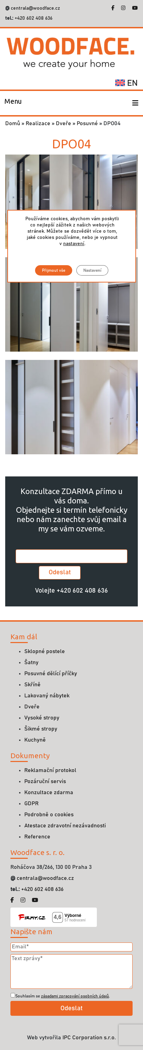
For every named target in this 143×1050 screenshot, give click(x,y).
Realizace (38, 123)
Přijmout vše (53, 270)
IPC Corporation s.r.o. (89, 1037)
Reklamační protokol (50, 770)
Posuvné (87, 123)
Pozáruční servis (45, 781)
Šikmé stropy (40, 729)
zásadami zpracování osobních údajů (75, 996)
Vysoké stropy (41, 718)
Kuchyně (35, 740)
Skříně (32, 684)
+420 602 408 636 (32, 18)
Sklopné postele (44, 651)
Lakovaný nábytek (46, 695)
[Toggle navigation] (13, 103)
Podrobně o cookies (49, 814)
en (126, 83)
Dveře (63, 123)
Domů (12, 123)
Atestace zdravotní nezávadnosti (65, 825)
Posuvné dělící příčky (50, 673)
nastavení (73, 243)
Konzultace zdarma (48, 792)
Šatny (31, 662)
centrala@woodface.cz (35, 8)
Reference (37, 836)
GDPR (31, 803)
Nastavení (92, 270)
